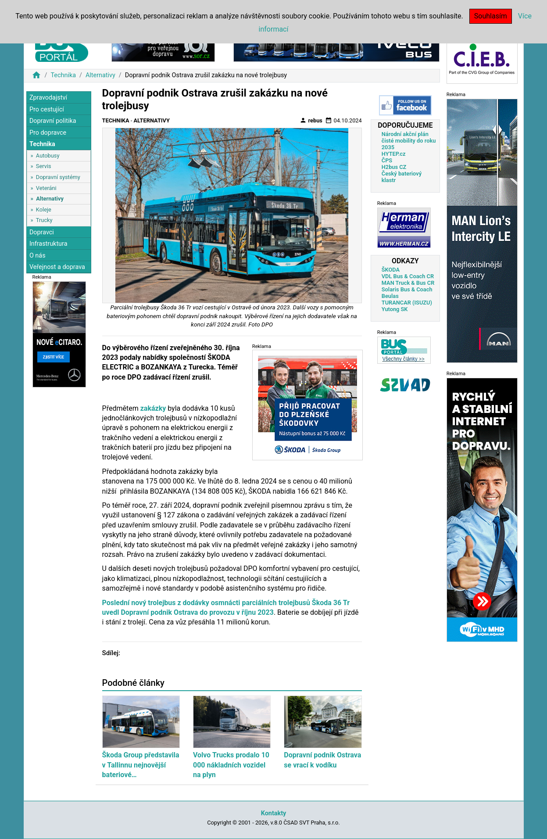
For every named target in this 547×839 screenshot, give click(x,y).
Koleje (43, 209)
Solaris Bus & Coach (407, 289)
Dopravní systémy (58, 177)
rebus (311, 120)
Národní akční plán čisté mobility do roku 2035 (409, 141)
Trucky (44, 220)
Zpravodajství (48, 97)
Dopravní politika (52, 121)
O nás (37, 255)
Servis (43, 166)
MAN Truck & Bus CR (408, 283)
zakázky (153, 408)
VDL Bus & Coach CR (408, 276)
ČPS (387, 160)
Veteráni (46, 188)
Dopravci (41, 232)
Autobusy (48, 155)
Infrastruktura (48, 243)
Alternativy (100, 75)
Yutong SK (395, 309)
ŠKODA (391, 269)
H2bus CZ (394, 167)
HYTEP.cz (394, 154)
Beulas (390, 296)
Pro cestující (46, 109)
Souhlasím (490, 16)
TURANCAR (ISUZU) (407, 302)
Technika (63, 75)
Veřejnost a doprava (57, 267)
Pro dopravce (47, 132)
